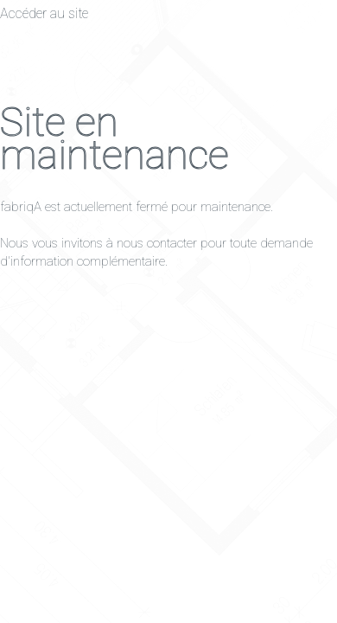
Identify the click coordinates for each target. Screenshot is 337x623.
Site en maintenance (114, 138)
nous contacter (157, 243)
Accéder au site (44, 13)
